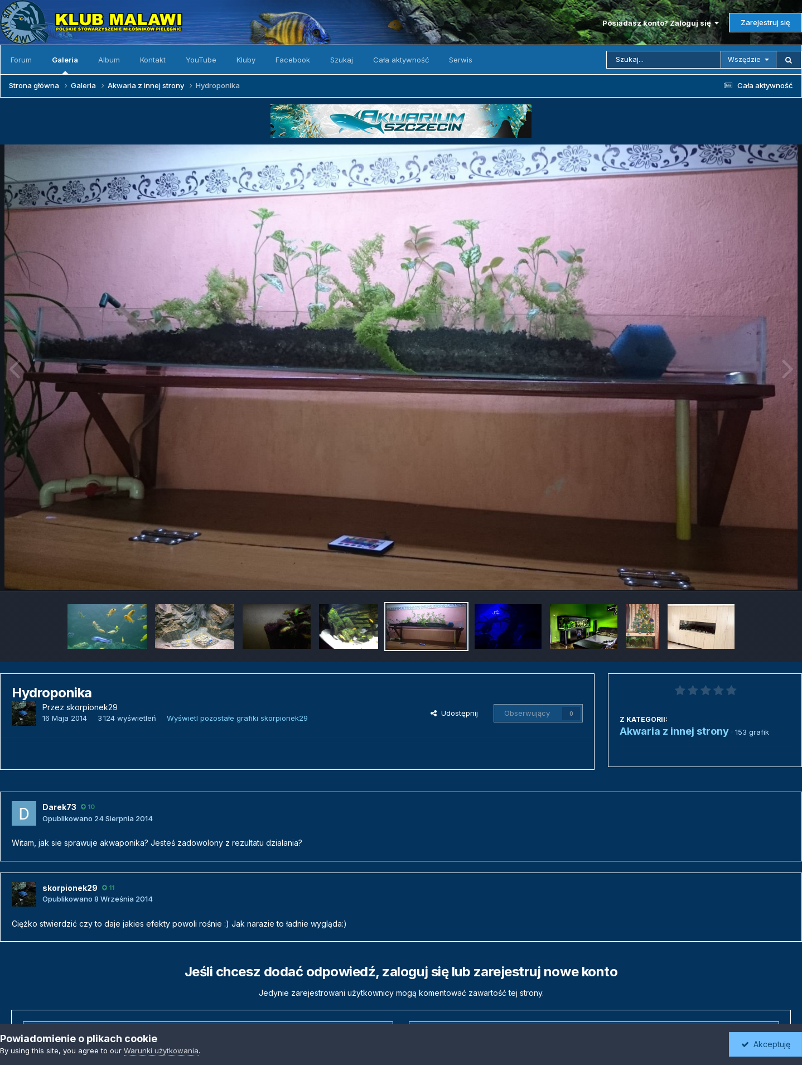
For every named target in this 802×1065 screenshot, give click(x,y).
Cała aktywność (401, 59)
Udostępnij (454, 713)
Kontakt (153, 59)
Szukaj (341, 59)
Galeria (65, 64)
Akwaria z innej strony (674, 731)
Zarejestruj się (765, 22)
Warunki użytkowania (161, 1050)
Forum (21, 59)
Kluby (245, 59)
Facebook (293, 59)
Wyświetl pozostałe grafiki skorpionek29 (237, 718)
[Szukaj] (664, 59)
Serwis (460, 59)
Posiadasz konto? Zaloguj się (660, 22)
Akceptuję (765, 1044)
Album (109, 59)
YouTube (201, 59)
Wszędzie (744, 59)
